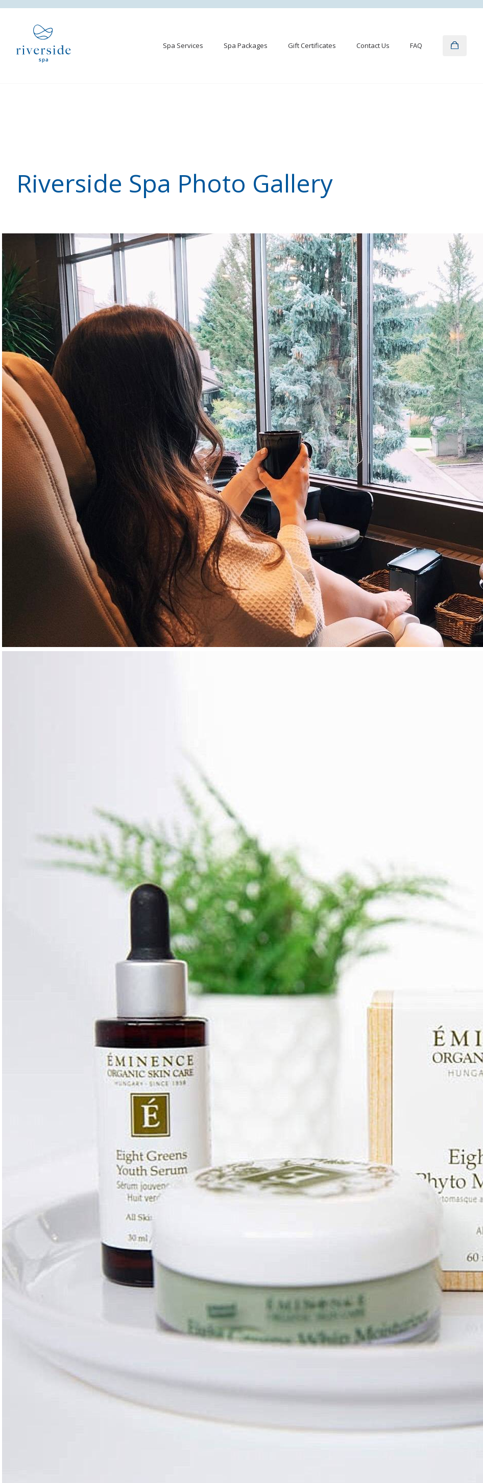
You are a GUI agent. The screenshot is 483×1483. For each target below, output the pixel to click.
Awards (328, 1231)
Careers (329, 1289)
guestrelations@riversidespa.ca (297, 1097)
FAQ (416, 45)
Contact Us (373, 45)
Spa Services (183, 45)
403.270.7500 (266, 1111)
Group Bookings (342, 1250)
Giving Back (334, 1270)
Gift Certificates (312, 45)
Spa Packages (246, 45)
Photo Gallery (187, 1231)
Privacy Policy (37, 1444)
